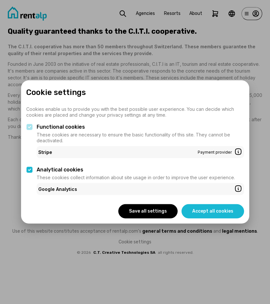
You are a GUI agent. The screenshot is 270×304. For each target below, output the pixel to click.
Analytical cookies (60, 170)
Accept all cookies (212, 211)
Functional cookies (61, 127)
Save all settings (148, 211)
